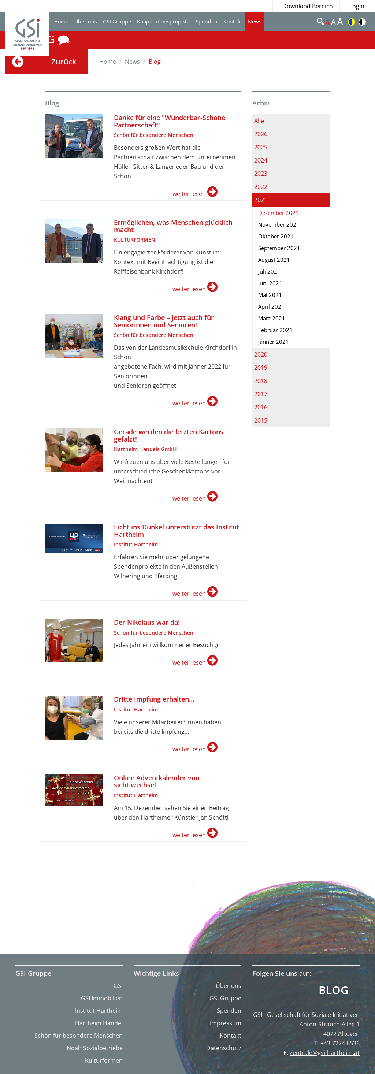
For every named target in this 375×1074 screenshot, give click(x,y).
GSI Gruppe (117, 21)
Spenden (207, 21)
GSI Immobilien (102, 998)
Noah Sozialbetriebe (95, 1048)
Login (356, 6)
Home (61, 21)
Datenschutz (223, 1048)
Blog (334, 990)
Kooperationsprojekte (163, 21)
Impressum (225, 1023)
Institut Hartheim (99, 1011)
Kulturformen (104, 1060)
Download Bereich (307, 6)
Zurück (63, 62)
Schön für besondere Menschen (78, 1036)
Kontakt (232, 21)
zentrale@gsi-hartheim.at (325, 1053)
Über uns (85, 21)
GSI (118, 986)
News (254, 21)
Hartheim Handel (99, 1023)
